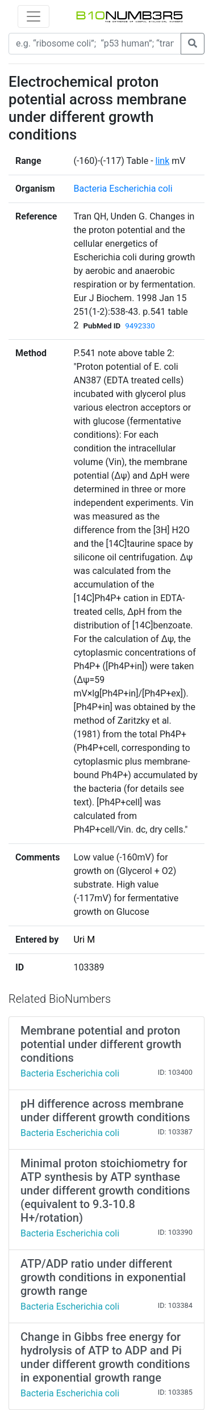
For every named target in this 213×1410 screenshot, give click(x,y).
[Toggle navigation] (33, 16)
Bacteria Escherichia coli (122, 188)
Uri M (84, 939)
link (163, 160)
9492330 (139, 326)
